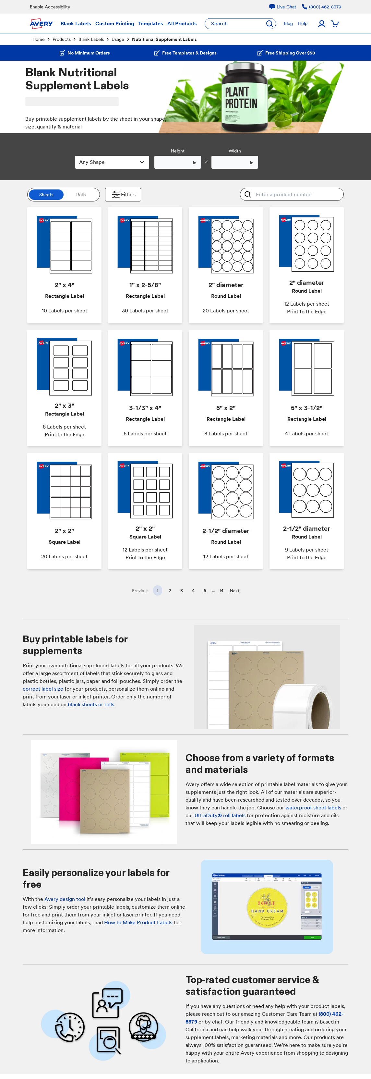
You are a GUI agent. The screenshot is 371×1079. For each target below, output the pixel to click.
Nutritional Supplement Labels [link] (164, 39)
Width (235, 150)
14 (221, 590)
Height (178, 150)
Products (62, 39)
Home (38, 39)
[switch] (63, 194)
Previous (140, 590)
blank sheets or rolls (91, 704)
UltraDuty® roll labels (220, 815)
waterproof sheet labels (313, 808)
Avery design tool (64, 899)
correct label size (43, 689)
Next (234, 590)
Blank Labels (91, 39)
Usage (118, 39)
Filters (123, 194)
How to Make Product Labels (138, 922)
